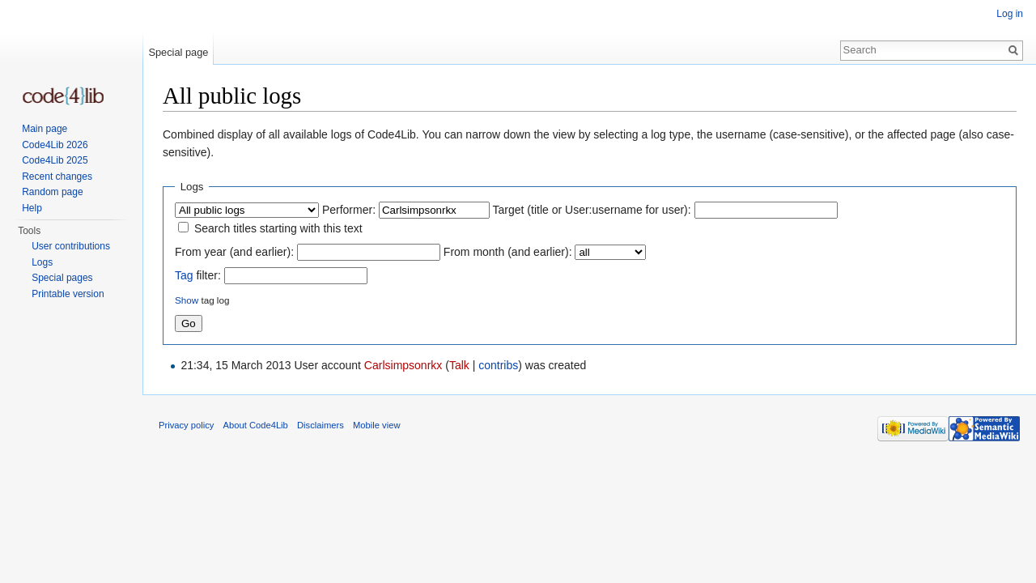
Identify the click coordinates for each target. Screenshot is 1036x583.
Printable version (68, 294)
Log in (1009, 13)
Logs (42, 262)
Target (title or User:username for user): (592, 209)
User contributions (71, 246)
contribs (498, 365)
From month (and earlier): (508, 251)
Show (186, 300)
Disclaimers (320, 425)
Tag (184, 275)
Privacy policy (186, 425)
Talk (459, 365)
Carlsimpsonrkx (403, 365)
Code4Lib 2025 (54, 160)
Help (32, 208)
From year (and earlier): (234, 251)
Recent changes (57, 176)
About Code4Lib (255, 425)
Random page (52, 192)
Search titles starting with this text (278, 228)
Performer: (349, 209)
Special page (178, 52)
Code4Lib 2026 (54, 145)
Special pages (62, 277)
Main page (44, 128)
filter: (198, 275)
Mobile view (376, 425)
